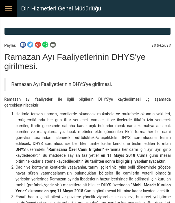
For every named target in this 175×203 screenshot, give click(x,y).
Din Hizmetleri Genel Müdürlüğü (61, 8)
